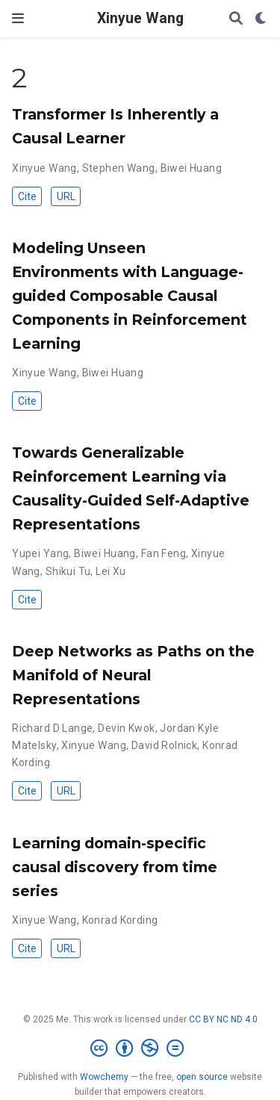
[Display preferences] (261, 19)
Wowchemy (104, 1077)
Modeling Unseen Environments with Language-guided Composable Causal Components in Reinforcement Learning (129, 295)
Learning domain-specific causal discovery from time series (114, 867)
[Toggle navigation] (18, 18)
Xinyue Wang (140, 18)
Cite (27, 196)
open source (202, 1077)
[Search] (236, 19)
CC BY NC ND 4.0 (223, 1019)
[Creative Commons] (140, 1048)
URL (66, 196)
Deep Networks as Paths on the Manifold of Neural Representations (133, 675)
